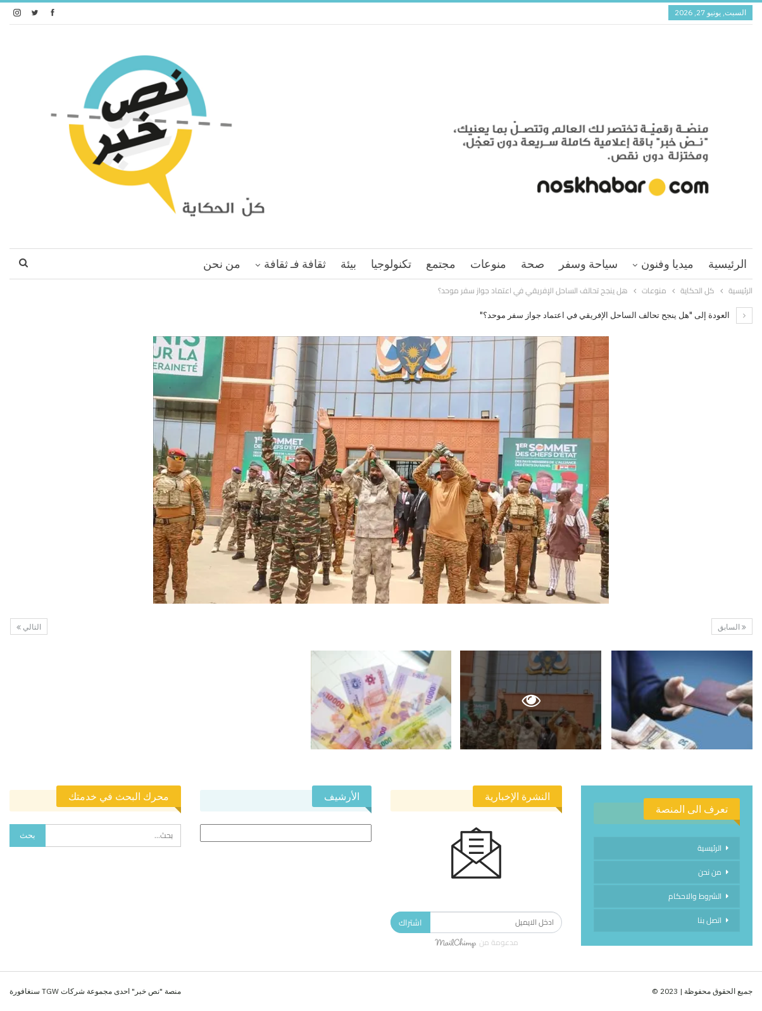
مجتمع (441, 264)
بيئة (348, 264)
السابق (732, 627)
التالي (28, 627)
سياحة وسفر (588, 264)
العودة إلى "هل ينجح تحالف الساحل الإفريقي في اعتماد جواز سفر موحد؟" (616, 315)
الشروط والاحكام (694, 896)
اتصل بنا (709, 920)
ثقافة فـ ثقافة (295, 264)
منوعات (488, 264)
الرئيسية (727, 264)
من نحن (221, 264)
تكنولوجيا (391, 264)
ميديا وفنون (667, 264)
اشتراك (410, 922)
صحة (532, 264)
